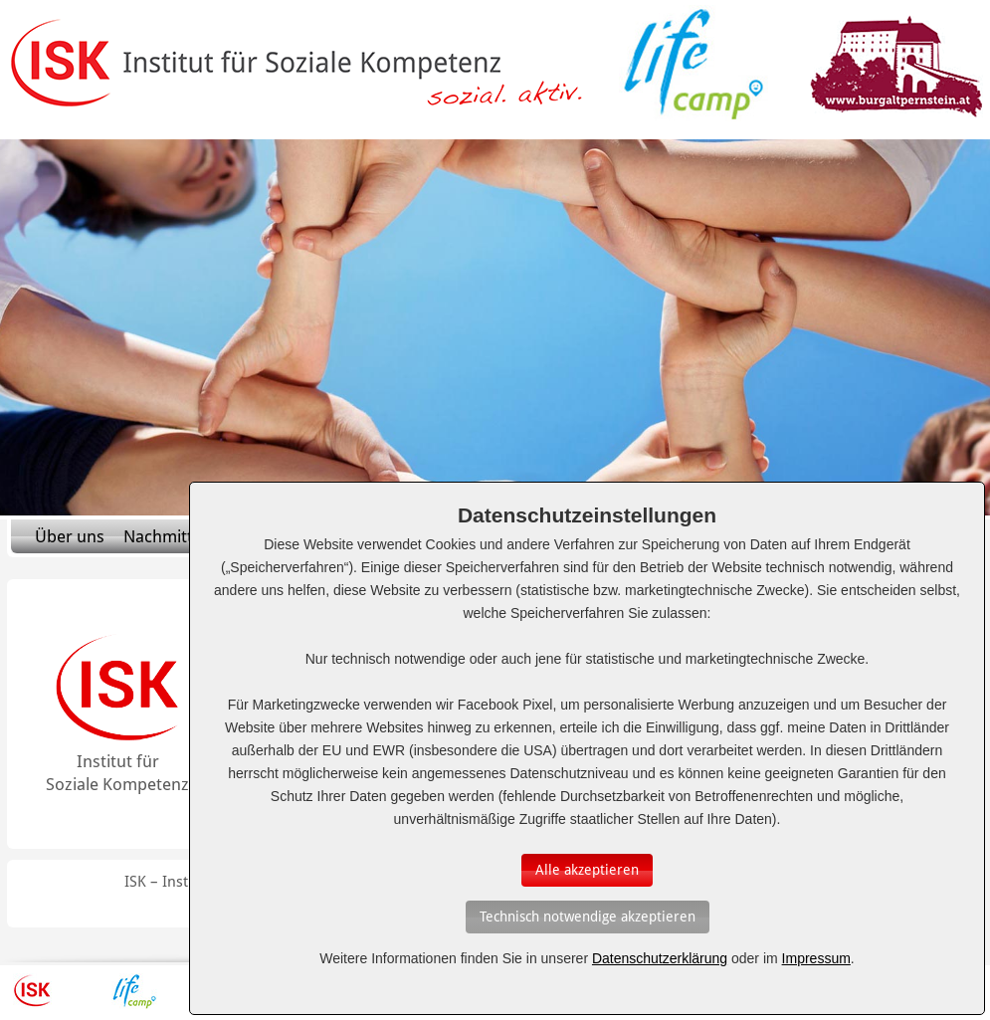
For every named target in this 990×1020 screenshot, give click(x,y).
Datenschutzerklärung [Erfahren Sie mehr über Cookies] (659, 958)
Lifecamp (134, 991)
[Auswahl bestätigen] (587, 870)
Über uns (69, 536)
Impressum (816, 958)
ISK (32, 991)
